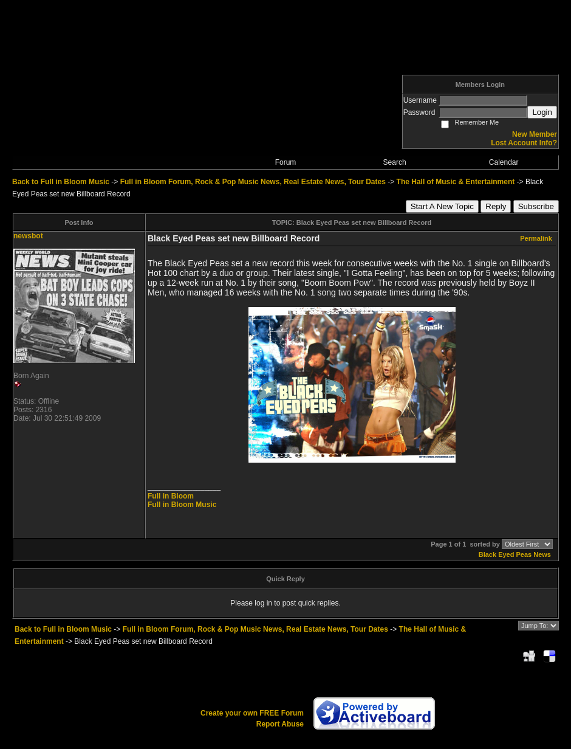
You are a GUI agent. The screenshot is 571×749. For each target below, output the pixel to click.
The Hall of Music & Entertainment (456, 182)
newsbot (28, 236)
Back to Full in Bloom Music (60, 182)
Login (542, 112)
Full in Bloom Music (182, 504)
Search (394, 162)
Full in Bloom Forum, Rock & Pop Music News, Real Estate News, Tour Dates (253, 182)
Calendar (504, 162)
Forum (285, 162)
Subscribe (536, 206)
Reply (495, 206)
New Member (534, 134)
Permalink (536, 238)
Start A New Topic (442, 206)
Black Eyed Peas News (515, 554)
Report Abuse (280, 724)
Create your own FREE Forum (252, 713)
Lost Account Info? (524, 143)
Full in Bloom (171, 496)
